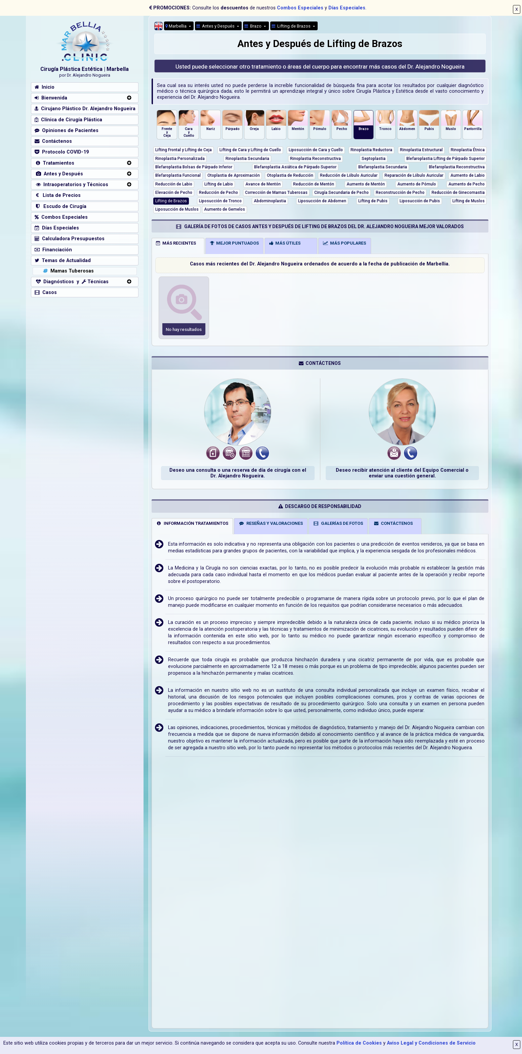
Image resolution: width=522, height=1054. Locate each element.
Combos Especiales (300, 8)
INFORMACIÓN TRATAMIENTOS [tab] (192, 523)
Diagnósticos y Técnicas (72, 282)
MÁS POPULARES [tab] (344, 243)
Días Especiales (346, 8)
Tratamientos (54, 163)
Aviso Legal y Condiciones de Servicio (431, 1043)
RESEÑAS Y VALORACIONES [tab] (271, 523)
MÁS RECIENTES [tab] (176, 243)
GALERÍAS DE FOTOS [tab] (338, 523)
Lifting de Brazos (292, 26)
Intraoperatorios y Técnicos (71, 184)
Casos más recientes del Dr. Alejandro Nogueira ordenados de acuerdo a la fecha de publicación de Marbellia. (320, 264)
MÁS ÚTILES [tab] (284, 243)
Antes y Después (59, 174)
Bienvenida (51, 98)
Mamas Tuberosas (68, 271)
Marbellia (176, 26)
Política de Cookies (359, 1043)
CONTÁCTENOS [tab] (393, 523)
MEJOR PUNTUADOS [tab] (234, 243)
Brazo (253, 26)
